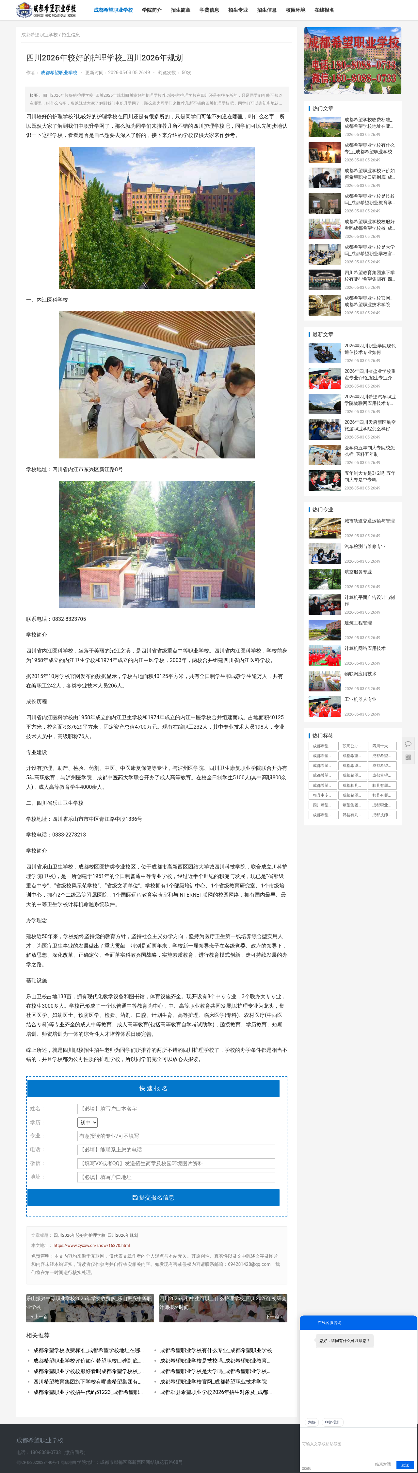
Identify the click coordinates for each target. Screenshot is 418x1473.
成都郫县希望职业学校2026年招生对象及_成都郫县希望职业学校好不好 (217, 1392)
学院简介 (152, 10)
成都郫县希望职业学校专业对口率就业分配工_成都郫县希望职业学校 (355, 785)
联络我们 (333, 1422)
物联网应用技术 (361, 673)
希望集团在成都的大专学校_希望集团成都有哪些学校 (355, 805)
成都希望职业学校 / (41, 34)
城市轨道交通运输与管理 (370, 520)
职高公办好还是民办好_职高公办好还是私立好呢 (355, 746)
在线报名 (324, 10)
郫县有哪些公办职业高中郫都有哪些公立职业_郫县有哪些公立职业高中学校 (384, 795)
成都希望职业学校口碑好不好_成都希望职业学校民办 (325, 765)
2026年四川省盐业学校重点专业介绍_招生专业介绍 (370, 378)
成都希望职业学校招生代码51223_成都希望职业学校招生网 (90, 1392)
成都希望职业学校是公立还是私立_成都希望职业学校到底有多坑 (325, 755)
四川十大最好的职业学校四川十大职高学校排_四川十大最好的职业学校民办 (384, 746)
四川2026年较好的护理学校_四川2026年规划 (96, 1235)
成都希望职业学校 (113, 10)
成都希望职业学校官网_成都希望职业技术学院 (213, 1382)
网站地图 (68, 1462)
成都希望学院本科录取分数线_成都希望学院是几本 (325, 815)
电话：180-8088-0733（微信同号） (52, 1452)
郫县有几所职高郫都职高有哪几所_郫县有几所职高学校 (355, 815)
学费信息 (209, 10)
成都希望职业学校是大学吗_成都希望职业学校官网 (217, 1371)
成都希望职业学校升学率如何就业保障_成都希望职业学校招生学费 (355, 755)
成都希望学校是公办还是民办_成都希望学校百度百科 (384, 755)
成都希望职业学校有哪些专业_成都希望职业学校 (325, 775)
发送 (405, 1465)
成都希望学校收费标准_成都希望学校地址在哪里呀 (90, 1350)
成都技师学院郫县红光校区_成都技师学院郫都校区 (384, 815)
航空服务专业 (358, 571)
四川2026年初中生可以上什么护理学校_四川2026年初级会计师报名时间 (222, 1303)
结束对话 (383, 1464)
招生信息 (267, 10)
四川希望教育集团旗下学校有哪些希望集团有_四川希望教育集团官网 (90, 1382)
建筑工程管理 (358, 622)
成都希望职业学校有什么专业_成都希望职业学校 (216, 1350)
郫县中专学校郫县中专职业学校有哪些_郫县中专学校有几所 (325, 795)
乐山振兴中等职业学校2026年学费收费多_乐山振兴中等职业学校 (89, 1303)
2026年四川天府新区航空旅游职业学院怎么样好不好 (370, 429)
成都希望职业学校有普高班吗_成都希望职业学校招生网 (384, 765)
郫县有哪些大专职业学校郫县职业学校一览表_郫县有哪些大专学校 (384, 785)
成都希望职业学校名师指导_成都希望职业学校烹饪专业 (355, 795)
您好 (312, 1422)
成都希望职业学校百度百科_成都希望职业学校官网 (325, 746)
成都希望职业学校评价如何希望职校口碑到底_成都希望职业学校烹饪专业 (90, 1361)
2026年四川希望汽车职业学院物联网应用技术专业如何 (370, 403)
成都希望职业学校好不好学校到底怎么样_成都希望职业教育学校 (355, 775)
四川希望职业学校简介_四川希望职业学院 (325, 805)
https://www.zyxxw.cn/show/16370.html (92, 1245)
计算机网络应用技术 (365, 648)
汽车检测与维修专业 (365, 546)
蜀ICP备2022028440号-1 (38, 1462)
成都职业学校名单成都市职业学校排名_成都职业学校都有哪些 (384, 805)
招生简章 (180, 10)
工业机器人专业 (361, 699)
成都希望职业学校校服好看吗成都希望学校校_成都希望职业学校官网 (90, 1371)
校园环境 (295, 10)
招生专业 (238, 10)
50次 (186, 72)
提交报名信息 (153, 1197)
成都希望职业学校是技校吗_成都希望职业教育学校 (217, 1361)
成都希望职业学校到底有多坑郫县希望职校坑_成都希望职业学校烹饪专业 (355, 765)
